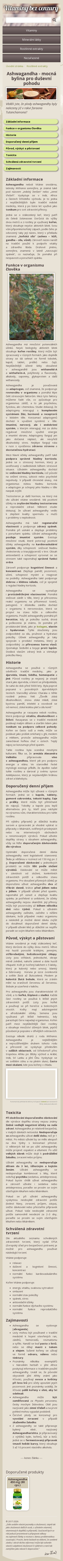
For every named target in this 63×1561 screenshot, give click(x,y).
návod (43, 1102)
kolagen (42, 626)
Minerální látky (31, 39)
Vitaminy (31, 30)
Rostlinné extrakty (31, 49)
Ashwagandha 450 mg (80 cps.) (17, 1482)
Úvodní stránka (14, 66)
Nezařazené (31, 58)
